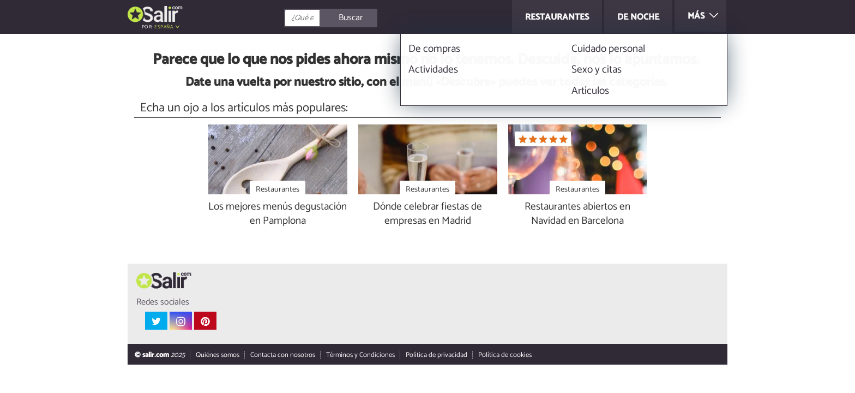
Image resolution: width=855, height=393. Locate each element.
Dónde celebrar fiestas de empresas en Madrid (427, 214)
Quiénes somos (217, 356)
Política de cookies (505, 356)
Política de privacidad (436, 356)
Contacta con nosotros (282, 356)
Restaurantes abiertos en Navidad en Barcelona (577, 214)
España (163, 27)
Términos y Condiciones (360, 356)
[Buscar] (379, 18)
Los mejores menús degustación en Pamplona (277, 214)
